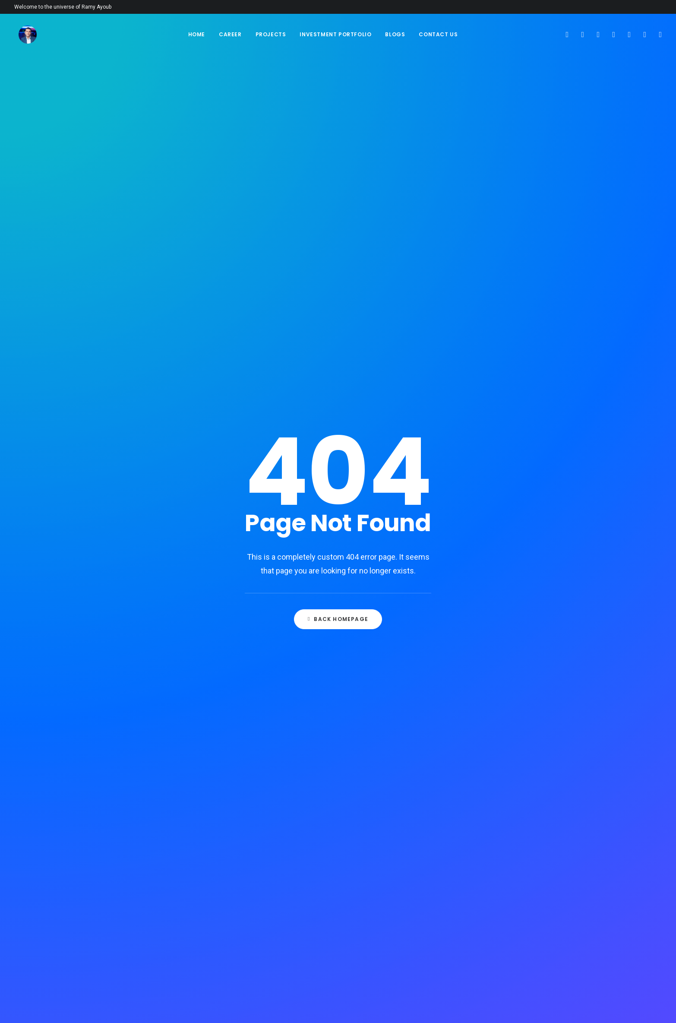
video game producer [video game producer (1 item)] (514, 919)
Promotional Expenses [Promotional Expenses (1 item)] (516, 741)
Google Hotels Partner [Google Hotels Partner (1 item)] (517, 578)
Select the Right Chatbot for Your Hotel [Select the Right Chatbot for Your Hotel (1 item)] (525, 786)
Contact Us (438, 34)
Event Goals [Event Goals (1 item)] (546, 490)
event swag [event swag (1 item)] (553, 517)
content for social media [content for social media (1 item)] (520, 462)
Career (230, 34)
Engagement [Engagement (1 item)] (503, 490)
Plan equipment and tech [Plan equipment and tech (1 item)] (520, 728)
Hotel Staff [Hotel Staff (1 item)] (502, 667)
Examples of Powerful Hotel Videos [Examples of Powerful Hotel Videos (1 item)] (524, 534)
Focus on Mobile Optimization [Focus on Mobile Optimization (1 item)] (526, 551)
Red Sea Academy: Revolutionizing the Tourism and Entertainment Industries (402, 420)
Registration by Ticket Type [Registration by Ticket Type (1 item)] (522, 755)
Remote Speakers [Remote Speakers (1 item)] (547, 769)
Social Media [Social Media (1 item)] (503, 830)
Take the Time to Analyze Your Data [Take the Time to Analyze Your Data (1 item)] (526, 860)
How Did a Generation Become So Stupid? (272, 432)
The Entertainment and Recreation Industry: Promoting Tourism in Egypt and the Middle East (402, 453)
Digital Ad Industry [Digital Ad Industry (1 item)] (512, 476)
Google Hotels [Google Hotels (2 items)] (506, 564)
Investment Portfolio (335, 34)
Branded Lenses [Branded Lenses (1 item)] (507, 434)
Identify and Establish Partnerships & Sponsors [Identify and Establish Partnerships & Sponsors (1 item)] (520, 683)
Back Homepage (338, 262)
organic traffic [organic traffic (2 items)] (507, 714)
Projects (271, 34)
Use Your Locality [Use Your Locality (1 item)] (510, 905)
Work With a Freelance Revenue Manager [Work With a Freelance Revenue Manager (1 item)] (527, 935)
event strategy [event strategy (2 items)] (507, 517)
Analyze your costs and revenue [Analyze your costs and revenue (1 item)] (529, 407)
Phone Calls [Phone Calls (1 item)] (555, 714)
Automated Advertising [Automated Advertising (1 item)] (517, 421)
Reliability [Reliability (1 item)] (500, 769)
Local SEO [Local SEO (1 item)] (499, 700)
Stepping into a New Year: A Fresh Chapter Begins (272, 463)
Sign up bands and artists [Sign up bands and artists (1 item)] (521, 816)
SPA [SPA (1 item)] (535, 830)
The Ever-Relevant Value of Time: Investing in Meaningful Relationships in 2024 (271, 397)
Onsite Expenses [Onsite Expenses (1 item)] (544, 700)
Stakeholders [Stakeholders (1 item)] (505, 844)
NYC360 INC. (140, 1006)
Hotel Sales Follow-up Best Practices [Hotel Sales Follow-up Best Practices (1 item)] (523, 650)
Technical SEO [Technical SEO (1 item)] (505, 877)
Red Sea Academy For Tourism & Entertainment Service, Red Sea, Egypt (401, 486)
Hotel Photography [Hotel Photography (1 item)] (513, 634)
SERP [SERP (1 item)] (493, 802)
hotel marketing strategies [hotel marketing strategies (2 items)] (523, 620)
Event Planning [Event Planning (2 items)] (507, 504)
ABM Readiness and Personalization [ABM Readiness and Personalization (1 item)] (511, 390)
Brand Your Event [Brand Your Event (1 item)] (510, 448)
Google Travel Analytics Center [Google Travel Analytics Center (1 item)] (528, 592)
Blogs (395, 34)
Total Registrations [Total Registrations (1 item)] (513, 891)
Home (196, 34)
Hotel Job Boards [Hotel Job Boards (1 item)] (510, 606)
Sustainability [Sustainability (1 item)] (553, 844)
